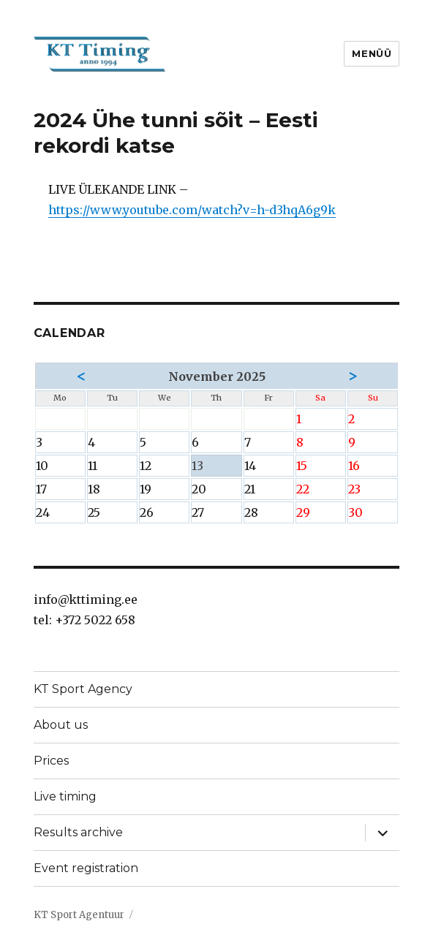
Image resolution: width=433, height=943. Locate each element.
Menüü (371, 53)
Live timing (65, 796)
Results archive (78, 832)
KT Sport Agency (83, 689)
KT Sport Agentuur (79, 915)
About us (61, 725)
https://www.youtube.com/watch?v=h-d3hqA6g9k (192, 209)
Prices (51, 761)
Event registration (86, 868)
